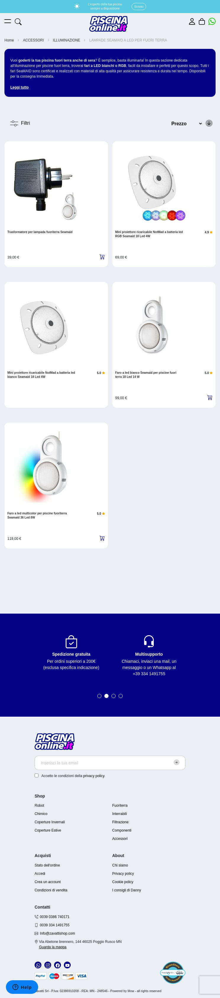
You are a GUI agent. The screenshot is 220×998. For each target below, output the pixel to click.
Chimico (41, 814)
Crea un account (48, 882)
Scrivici (139, 6)
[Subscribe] (176, 762)
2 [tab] (106, 696)
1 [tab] (99, 696)
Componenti (122, 830)
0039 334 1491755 (54, 925)
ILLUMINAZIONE (67, 40)
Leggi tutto (19, 87)
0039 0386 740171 (54, 917)
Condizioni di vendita (51, 890)
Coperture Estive (48, 830)
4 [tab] (121, 696)
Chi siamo (120, 865)
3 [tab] (113, 696)
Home (9, 40)
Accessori (120, 839)
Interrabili (119, 814)
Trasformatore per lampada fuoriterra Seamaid (39, 232)
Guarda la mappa (53, 947)
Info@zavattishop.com (57, 933)
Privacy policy (123, 874)
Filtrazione (120, 822)
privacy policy (93, 776)
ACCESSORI (34, 40)
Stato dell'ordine (47, 865)
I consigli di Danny (126, 890)
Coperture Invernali (50, 822)
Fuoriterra (120, 805)
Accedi (40, 874)
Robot (39, 805)
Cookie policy (122, 882)
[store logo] (108, 24)
